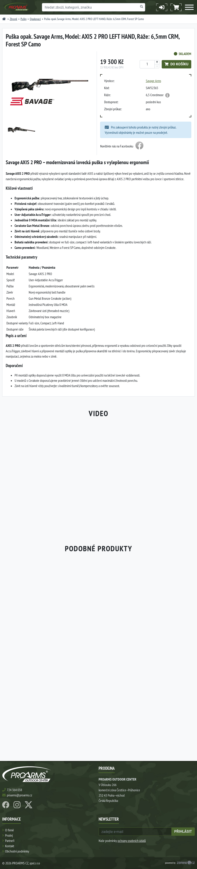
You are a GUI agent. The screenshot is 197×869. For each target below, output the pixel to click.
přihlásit (183, 831)
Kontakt (9, 846)
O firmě (9, 830)
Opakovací (35, 19)
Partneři (9, 840)
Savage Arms (153, 81)
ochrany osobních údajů (132, 840)
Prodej (9, 835)
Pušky (23, 19)
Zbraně (13, 19)
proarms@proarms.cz (19, 795)
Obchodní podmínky (17, 851)
